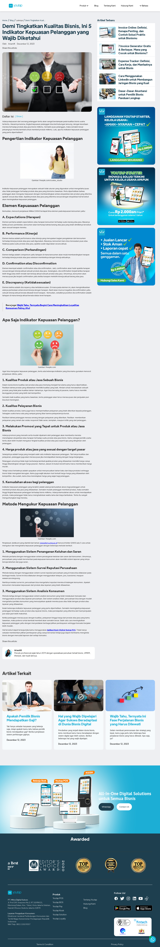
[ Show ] (19, 116)
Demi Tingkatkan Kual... (35, 20)
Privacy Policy (117, 944)
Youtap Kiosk (58, 910)
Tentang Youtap (90, 900)
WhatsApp (106, 807)
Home (4, 20)
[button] (84, 5)
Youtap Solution (60, 914)
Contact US (124, 807)
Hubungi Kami (89, 904)
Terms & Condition (45, 944)
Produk (56, 894)
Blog (12, 20)
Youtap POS (58, 898)
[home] (43, 6)
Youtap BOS (58, 902)
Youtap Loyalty (59, 918)
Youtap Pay (57, 906)
